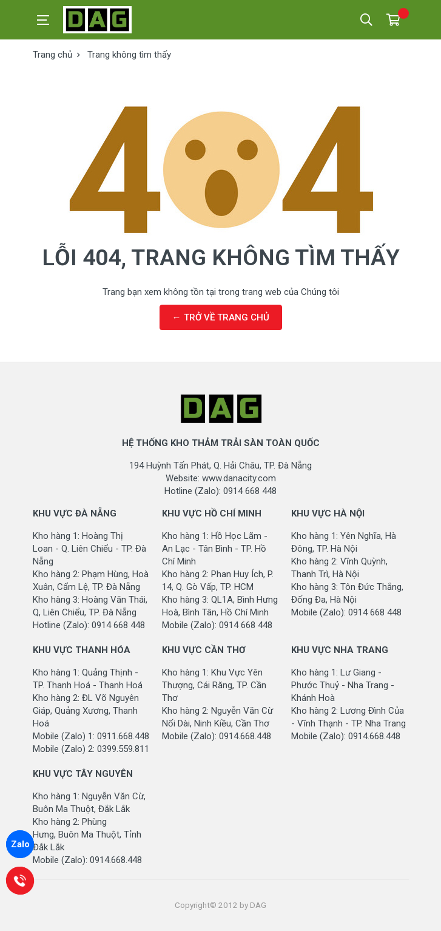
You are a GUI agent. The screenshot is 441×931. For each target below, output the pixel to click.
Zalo (20, 844)
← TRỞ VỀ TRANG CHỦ (220, 317)
